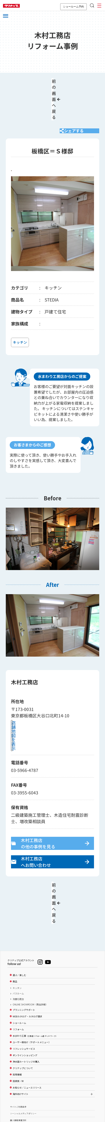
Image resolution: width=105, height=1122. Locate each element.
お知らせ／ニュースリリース (27, 1046)
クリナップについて (23, 1027)
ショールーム (19, 982)
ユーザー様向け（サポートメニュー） (32, 1001)
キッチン (17, 947)
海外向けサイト (20, 1053)
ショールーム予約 (73, 6)
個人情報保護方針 (18, 1079)
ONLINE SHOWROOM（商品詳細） (30, 963)
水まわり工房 (35, 995)
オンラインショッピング (25, 1014)
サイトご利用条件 (18, 1066)
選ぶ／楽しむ (19, 934)
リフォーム (18, 988)
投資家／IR (18, 1040)
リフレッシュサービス (24, 1007)
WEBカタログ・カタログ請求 (27, 975)
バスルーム (18, 952)
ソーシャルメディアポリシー (23, 1072)
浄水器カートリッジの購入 (26, 1020)
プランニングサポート (24, 969)
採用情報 (17, 1033)
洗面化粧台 (18, 958)
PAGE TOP (52, 1101)
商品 (15, 940)
